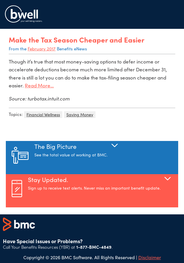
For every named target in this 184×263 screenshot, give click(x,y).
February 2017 (42, 49)
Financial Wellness (43, 114)
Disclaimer (149, 257)
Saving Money (79, 114)
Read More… (39, 85)
